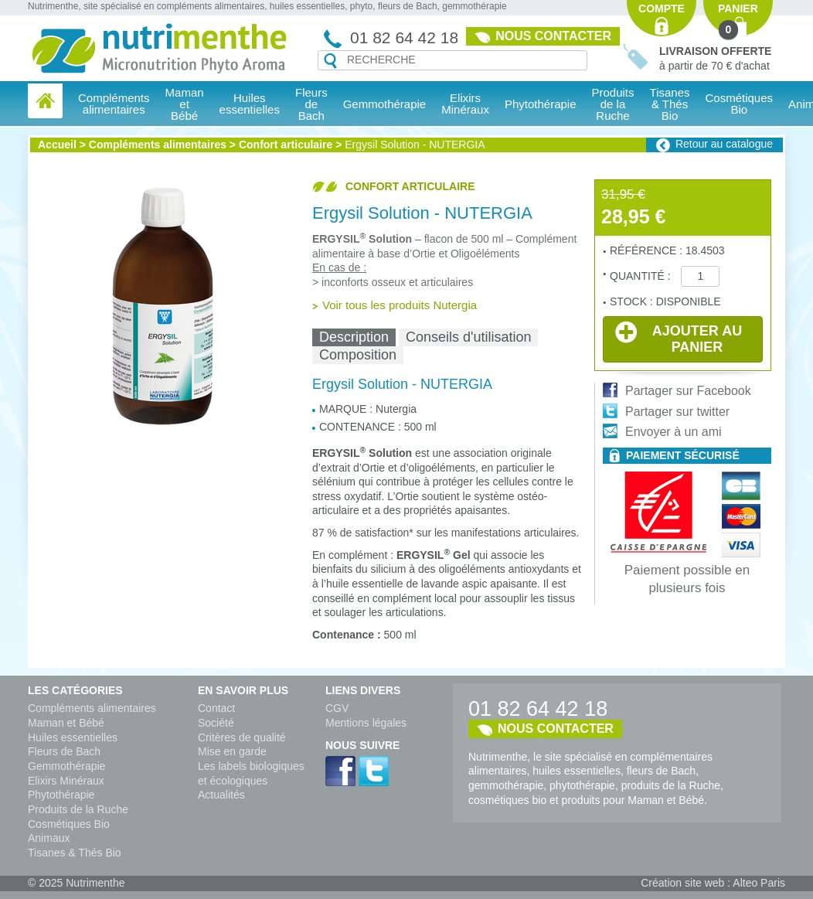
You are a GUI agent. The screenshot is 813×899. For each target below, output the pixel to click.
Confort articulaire (285, 144)
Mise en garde (232, 751)
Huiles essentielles (72, 737)
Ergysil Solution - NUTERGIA (415, 144)
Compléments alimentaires (157, 144)
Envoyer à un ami (673, 431)
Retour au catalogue (724, 144)
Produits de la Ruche (613, 104)
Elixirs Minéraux (465, 103)
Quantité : (641, 276)
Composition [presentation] (357, 355)
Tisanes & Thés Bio (74, 852)
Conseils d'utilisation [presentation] (469, 337)
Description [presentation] (354, 337)
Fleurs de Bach (64, 751)
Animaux (49, 838)
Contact (216, 708)
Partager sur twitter (677, 411)
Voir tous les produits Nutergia (399, 305)
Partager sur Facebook (688, 390)
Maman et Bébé (66, 723)
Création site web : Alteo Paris (713, 883)
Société (216, 723)
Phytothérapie (61, 794)
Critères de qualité (242, 737)
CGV (337, 708)
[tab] (354, 337)
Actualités (221, 794)
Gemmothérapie (66, 766)
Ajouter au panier (678, 338)
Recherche (330, 61)
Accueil (57, 144)
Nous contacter (553, 36)
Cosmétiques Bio (69, 824)
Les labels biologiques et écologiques (251, 773)
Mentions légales (365, 723)
